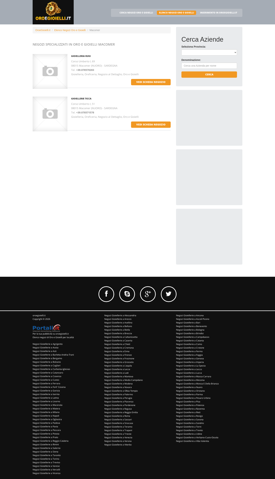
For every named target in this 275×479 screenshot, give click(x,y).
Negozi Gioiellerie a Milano (46, 412)
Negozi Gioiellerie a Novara (118, 387)
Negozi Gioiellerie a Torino (46, 458)
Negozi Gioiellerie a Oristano (190, 390)
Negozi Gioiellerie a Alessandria (120, 315)
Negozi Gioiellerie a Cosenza (47, 376)
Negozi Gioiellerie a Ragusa (118, 408)
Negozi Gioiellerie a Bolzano (47, 361)
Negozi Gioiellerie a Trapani (118, 430)
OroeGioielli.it (42, 30)
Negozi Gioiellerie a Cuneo (46, 379)
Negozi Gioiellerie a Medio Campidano (123, 380)
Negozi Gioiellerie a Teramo (118, 426)
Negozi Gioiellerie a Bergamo (47, 358)
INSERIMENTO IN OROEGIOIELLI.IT (218, 12)
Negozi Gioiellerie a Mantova (118, 376)
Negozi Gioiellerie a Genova (190, 358)
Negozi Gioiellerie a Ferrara (46, 383)
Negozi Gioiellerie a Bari (188, 322)
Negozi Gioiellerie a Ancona (190, 315)
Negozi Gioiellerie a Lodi (116, 372)
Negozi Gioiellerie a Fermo (189, 351)
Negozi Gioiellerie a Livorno (46, 401)
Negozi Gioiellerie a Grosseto (119, 362)
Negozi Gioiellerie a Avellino (118, 322)
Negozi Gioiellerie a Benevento (191, 326)
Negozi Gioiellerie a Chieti (117, 344)
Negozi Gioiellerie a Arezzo (117, 319)
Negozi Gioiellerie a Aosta (45, 347)
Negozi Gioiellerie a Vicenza (46, 473)
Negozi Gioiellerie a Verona (118, 441)
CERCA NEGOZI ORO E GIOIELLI (136, 12)
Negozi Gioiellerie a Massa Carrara (193, 376)
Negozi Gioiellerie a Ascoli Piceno (192, 319)
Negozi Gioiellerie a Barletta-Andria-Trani (53, 354)
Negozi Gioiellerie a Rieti (188, 412)
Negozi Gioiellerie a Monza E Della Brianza (197, 383)
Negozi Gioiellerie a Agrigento (48, 343)
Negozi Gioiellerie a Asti (44, 351)
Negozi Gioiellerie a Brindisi (190, 333)
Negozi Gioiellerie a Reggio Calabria (50, 440)
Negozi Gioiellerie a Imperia (190, 362)
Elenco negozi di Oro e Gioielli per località (53, 337)
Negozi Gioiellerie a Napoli (46, 415)
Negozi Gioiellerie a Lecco (189, 369)
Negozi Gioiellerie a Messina (190, 380)
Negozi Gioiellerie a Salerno (46, 448)
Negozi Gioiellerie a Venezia (118, 437)
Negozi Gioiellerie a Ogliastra (47, 419)
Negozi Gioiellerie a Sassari (118, 419)
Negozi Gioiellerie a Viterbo (118, 444)
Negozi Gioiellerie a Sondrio (190, 423)
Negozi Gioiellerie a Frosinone (119, 358)
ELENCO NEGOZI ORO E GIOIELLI (176, 12)
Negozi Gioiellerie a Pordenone (119, 405)
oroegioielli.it (39, 315)
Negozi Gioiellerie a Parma (189, 394)
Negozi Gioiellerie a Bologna (190, 329)
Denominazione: (191, 60)
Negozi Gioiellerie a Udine (189, 433)
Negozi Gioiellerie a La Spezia (191, 365)
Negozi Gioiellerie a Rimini (46, 444)
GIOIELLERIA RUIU (81, 56)
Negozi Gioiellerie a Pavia (45, 426)
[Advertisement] (208, 117)
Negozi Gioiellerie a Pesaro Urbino (193, 397)
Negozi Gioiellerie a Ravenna (190, 408)
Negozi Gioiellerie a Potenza (190, 405)
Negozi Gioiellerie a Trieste (117, 433)
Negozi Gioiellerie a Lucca (189, 372)
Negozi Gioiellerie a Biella (117, 329)
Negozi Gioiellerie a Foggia (189, 354)
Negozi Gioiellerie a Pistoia (46, 433)
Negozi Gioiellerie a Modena (118, 383)
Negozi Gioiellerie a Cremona (119, 347)
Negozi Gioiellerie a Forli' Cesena (49, 387)
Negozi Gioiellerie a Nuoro (189, 387)
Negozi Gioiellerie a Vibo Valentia (192, 441)
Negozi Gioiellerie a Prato (45, 437)
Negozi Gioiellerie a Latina (46, 397)
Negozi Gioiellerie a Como (189, 344)
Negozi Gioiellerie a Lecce (117, 369)
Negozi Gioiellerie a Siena (45, 451)
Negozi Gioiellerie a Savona (189, 419)
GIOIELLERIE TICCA (81, 98)
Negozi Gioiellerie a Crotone (190, 347)
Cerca (209, 74)
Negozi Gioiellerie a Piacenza (118, 401)
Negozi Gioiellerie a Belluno (118, 326)
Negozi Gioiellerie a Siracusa (118, 423)
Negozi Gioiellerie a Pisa (188, 401)
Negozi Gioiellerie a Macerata (47, 404)
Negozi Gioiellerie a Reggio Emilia (121, 412)
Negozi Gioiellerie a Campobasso (192, 336)
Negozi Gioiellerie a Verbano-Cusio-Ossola (197, 437)
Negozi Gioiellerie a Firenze (118, 354)
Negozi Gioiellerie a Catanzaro (48, 372)
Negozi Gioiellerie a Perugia (118, 397)
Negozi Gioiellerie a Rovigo (189, 415)
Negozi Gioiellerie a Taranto (47, 455)
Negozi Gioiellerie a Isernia (46, 394)
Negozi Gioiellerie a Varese (46, 466)
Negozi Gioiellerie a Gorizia (46, 390)
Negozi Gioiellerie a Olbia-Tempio (121, 390)
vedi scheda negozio (150, 82)
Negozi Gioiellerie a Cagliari (46, 365)
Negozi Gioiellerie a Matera (46, 408)
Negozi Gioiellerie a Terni (188, 426)
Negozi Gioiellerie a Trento (189, 430)
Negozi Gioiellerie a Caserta (118, 340)
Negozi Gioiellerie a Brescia (118, 333)
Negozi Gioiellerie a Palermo (118, 394)
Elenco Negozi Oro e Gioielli (70, 30)
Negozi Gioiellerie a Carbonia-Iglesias (51, 369)
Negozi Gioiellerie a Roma (117, 415)
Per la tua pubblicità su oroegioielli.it (51, 333)
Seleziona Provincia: (193, 46)
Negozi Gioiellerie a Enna (116, 351)
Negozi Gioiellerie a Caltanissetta (121, 336)
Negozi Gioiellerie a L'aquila (118, 365)
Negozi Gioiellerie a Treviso (46, 462)
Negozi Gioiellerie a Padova (46, 422)
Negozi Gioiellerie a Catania (190, 340)
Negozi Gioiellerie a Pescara (47, 430)
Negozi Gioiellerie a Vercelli (46, 469)
